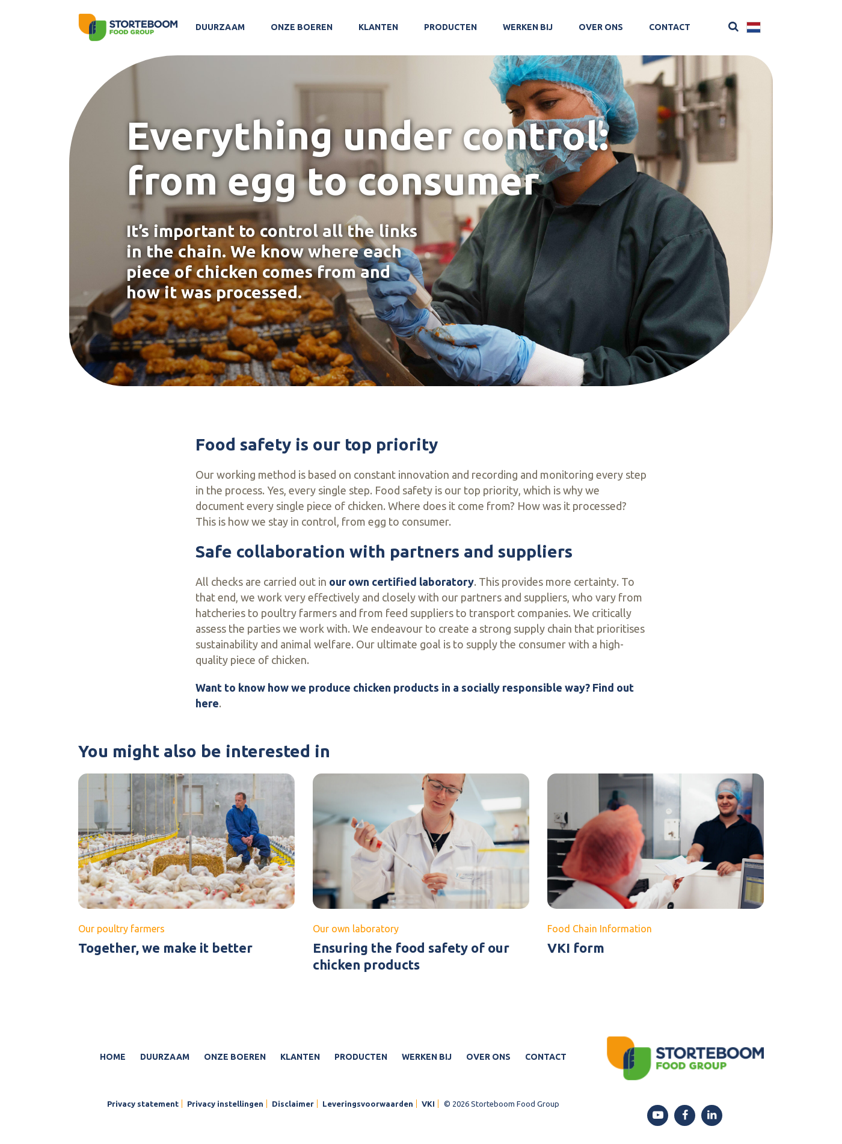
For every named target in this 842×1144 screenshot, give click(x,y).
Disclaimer (293, 1103)
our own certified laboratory (401, 582)
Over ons (601, 27)
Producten (450, 27)
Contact (669, 27)
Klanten (378, 27)
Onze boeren (302, 27)
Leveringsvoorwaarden (367, 1103)
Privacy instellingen (225, 1103)
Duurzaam (220, 27)
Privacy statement (143, 1103)
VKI (428, 1103)
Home (113, 1057)
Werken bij (528, 27)
